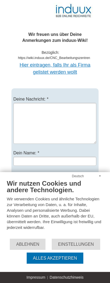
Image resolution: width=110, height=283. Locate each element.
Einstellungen (76, 244)
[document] (55, 208)
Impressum (35, 277)
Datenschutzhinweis (67, 277)
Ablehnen (27, 244)
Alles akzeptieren (55, 258)
